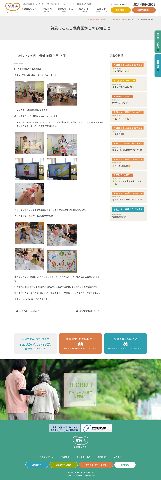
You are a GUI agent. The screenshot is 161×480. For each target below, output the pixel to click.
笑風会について (46, 457)
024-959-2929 (144, 4)
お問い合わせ (143, 10)
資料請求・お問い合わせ (96, 465)
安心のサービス (83, 457)
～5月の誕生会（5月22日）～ (29, 311)
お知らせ (102, 457)
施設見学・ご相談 (63, 465)
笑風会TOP (36, 465)
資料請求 (158, 64)
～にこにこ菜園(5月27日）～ (89, 311)
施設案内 (65, 457)
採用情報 (120, 10)
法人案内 (117, 457)
